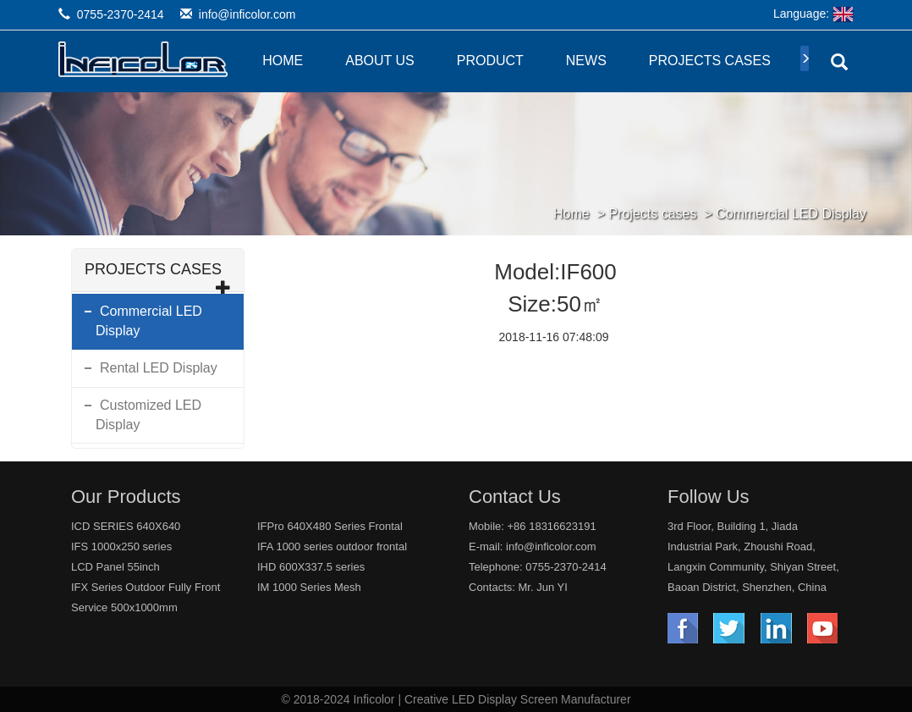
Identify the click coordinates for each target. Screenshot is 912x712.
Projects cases (710, 60)
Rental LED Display (158, 368)
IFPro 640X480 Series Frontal (330, 526)
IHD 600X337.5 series (311, 566)
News (586, 60)
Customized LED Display (148, 415)
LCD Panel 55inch (115, 566)
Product (490, 60)
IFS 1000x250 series (121, 546)
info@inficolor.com (247, 14)
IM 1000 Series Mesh (309, 587)
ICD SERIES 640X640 (125, 526)
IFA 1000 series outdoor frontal (332, 546)
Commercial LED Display (791, 214)
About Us (380, 60)
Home (282, 60)
